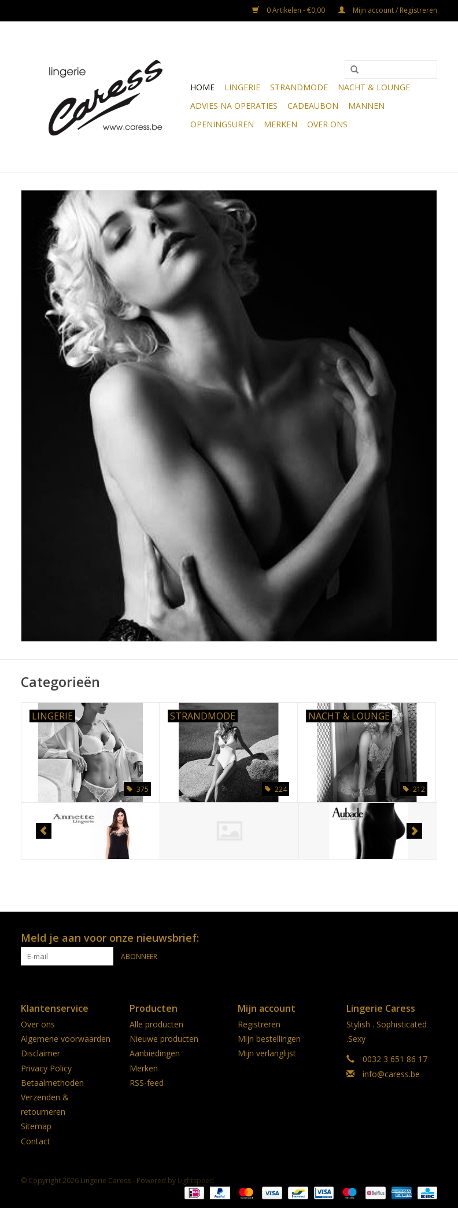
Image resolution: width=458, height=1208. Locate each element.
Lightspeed (196, 1180)
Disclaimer (40, 1053)
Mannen (366, 105)
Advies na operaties (234, 105)
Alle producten (156, 1024)
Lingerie (242, 87)
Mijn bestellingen (269, 1038)
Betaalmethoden (52, 1082)
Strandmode (299, 87)
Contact (35, 1141)
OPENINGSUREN (222, 124)
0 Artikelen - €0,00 (289, 10)
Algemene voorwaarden (65, 1038)
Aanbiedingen (155, 1053)
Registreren (259, 1024)
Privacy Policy (46, 1068)
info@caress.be (391, 1074)
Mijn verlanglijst (267, 1053)
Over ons (327, 124)
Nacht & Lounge (374, 87)
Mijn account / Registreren (387, 10)
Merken (280, 124)
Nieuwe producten (164, 1038)
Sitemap (36, 1126)
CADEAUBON (312, 105)
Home (202, 87)
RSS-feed (147, 1082)
